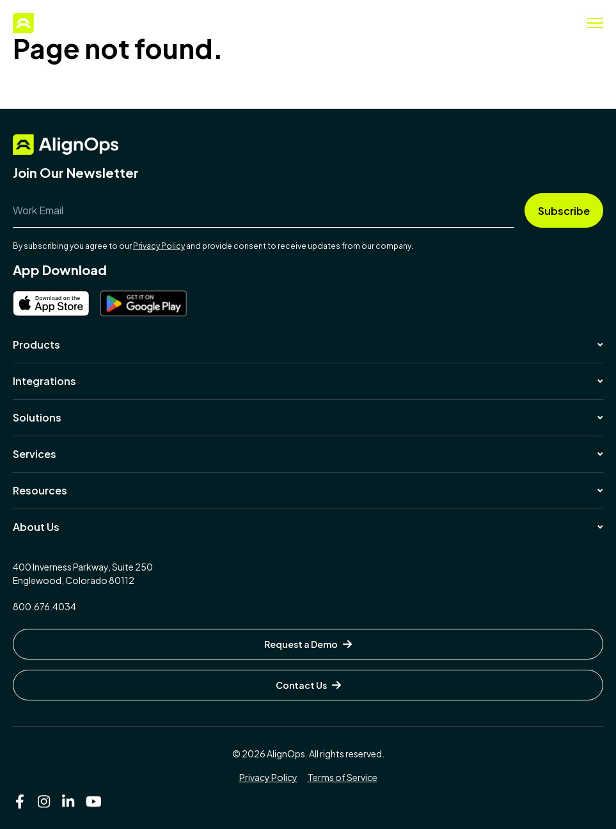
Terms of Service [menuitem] (342, 777)
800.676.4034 (44, 606)
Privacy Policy (159, 246)
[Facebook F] (20, 801)
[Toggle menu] (595, 23)
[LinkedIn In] (68, 801)
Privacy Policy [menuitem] (268, 777)
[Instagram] (44, 801)
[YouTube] (93, 801)
